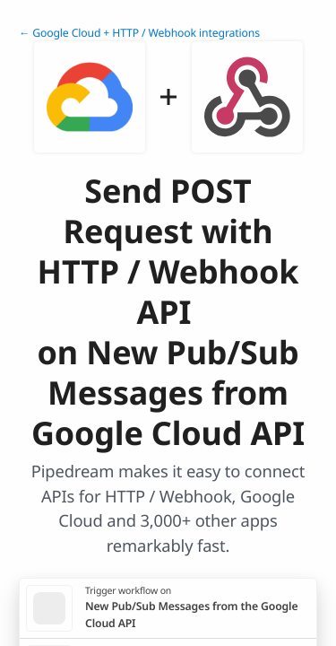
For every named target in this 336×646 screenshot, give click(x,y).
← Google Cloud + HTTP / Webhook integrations (139, 32)
